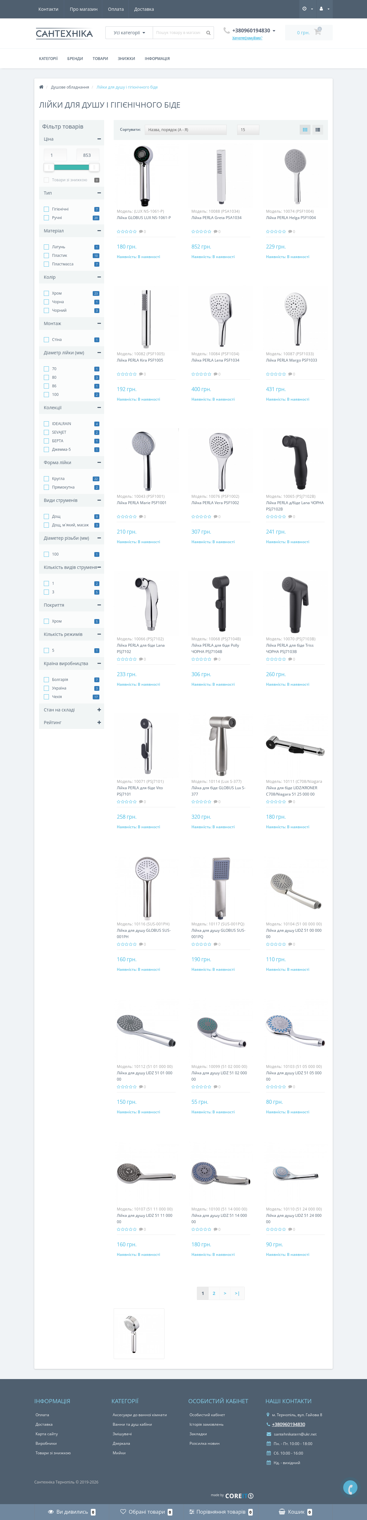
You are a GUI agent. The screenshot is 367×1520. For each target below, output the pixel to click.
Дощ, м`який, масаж (70, 525)
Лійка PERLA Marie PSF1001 (142, 502)
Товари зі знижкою (69, 180)
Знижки (126, 58)
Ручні (57, 217)
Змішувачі (122, 1434)
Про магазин (52, 9)
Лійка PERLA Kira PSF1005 (140, 360)
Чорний (59, 310)
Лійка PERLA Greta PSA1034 (216, 217)
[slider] (48, 167)
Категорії (48, 58)
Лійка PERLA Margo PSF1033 (291, 360)
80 (54, 377)
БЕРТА (57, 440)
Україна (59, 688)
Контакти (146, 9)
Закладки (198, 1434)
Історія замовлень (207, 1424)
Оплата (85, 9)
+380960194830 (286, 1424)
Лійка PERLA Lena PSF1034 (215, 360)
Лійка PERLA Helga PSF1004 (291, 217)
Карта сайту (47, 1434)
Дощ (56, 516)
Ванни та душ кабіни (132, 1424)
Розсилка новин (205, 1443)
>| (237, 1293)
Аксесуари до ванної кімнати (140, 1414)
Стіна (57, 339)
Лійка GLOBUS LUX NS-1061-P (144, 217)
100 (55, 394)
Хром (57, 293)
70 (54, 368)
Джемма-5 (61, 449)
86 (54, 386)
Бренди (75, 58)
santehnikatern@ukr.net (292, 1434)
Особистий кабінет (207, 1414)
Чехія (57, 696)
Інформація (157, 58)
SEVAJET (59, 432)
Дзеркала (121, 1443)
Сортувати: (130, 129)
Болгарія (60, 679)
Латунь (58, 247)
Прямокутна (63, 487)
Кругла (58, 478)
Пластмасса (62, 264)
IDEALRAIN (61, 423)
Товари (100, 58)
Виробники (46, 1443)
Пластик (59, 255)
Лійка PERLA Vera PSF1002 (215, 502)
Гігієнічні (60, 209)
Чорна (58, 301)
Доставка (114, 9)
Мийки (119, 1453)
